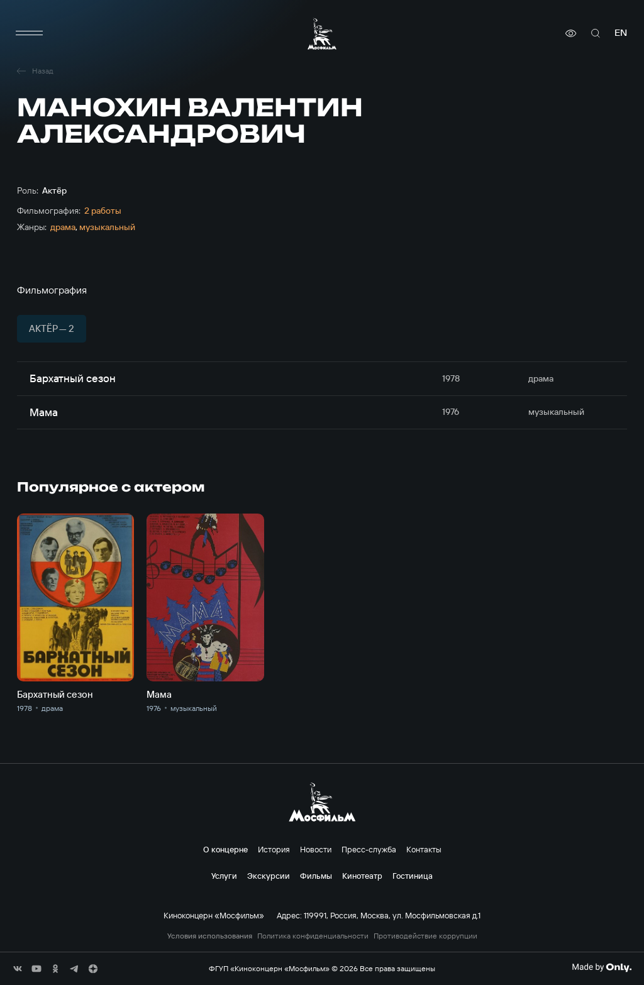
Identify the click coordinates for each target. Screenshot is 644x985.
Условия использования (209, 936)
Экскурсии (268, 876)
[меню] (29, 33)
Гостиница (412, 876)
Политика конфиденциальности (313, 936)
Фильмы (316, 876)
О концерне (225, 849)
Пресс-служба (368, 849)
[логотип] (322, 33)
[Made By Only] (601, 967)
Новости (315, 849)
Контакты (423, 849)
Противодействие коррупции (425, 936)
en (620, 33)
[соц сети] (18, 969)
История (274, 849)
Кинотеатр (362, 876)
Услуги (224, 876)
